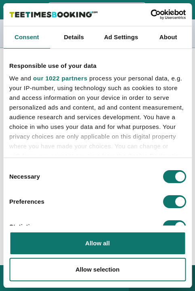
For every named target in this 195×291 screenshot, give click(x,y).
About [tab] (168, 37)
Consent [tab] (27, 37)
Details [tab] (74, 37)
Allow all (97, 243)
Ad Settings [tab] (121, 37)
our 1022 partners (60, 78)
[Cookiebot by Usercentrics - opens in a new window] (150, 14)
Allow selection (97, 269)
